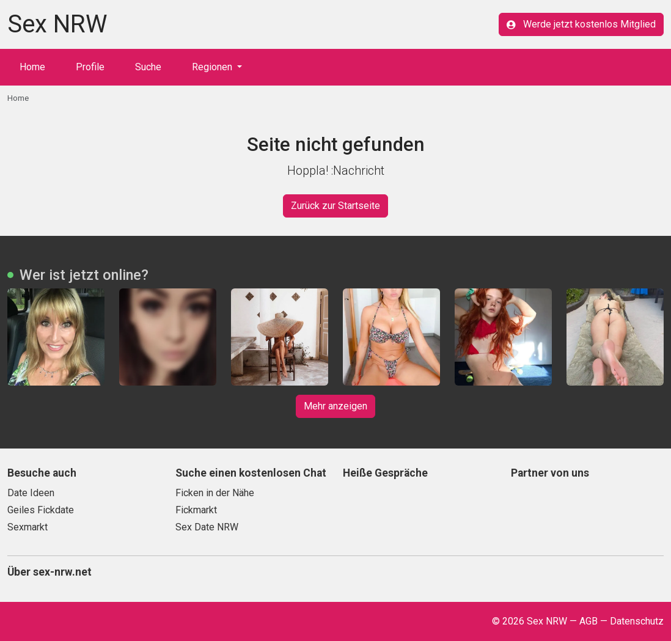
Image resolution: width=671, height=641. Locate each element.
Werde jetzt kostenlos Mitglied (581, 24)
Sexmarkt (27, 527)
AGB (588, 621)
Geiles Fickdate (40, 510)
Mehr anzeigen (335, 406)
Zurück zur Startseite (335, 205)
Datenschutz (637, 621)
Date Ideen (30, 493)
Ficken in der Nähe (214, 493)
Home (32, 67)
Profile (90, 67)
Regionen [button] (213, 67)
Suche (148, 67)
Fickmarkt (196, 510)
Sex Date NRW (206, 527)
